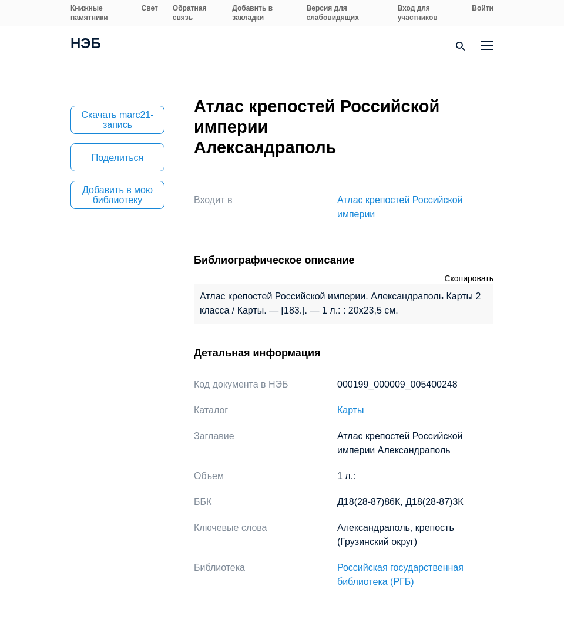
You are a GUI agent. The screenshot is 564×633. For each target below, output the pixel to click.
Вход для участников (418, 13)
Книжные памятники (89, 13)
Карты (350, 410)
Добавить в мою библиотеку (117, 195)
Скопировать (469, 278)
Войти (483, 8)
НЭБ (85, 44)
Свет (150, 8)
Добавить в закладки (252, 13)
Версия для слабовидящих (333, 13)
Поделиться (117, 158)
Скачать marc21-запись (117, 120)
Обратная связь (190, 13)
